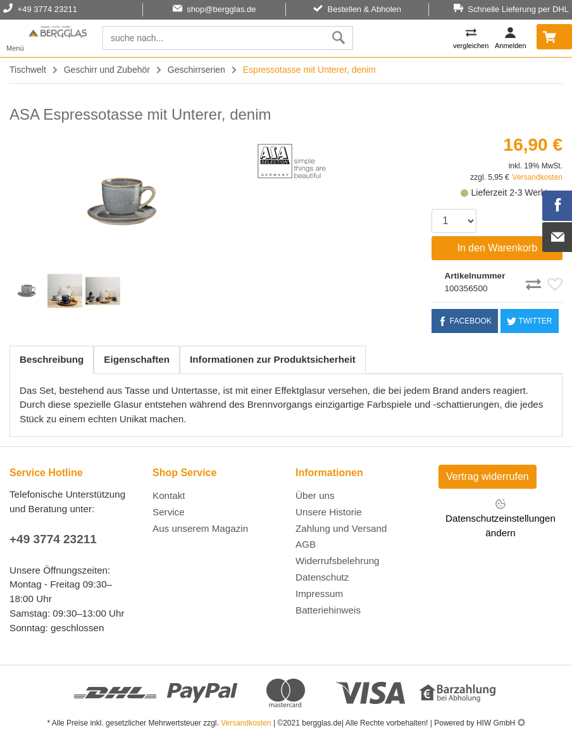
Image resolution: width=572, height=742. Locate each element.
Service (168, 511)
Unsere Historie (328, 511)
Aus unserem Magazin (200, 528)
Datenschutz (322, 577)
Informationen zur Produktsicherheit (273, 359)
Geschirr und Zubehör (107, 70)
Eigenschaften (137, 359)
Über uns (315, 495)
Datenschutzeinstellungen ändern (500, 518)
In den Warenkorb (497, 247)
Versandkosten (538, 177)
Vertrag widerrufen (487, 476)
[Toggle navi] (15, 38)
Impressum (319, 593)
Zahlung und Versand (341, 528)
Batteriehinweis (328, 610)
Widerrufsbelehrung (337, 560)
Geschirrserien (196, 70)
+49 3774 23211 (53, 539)
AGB (305, 544)
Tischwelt (27, 70)
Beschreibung (52, 359)
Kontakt (168, 495)
